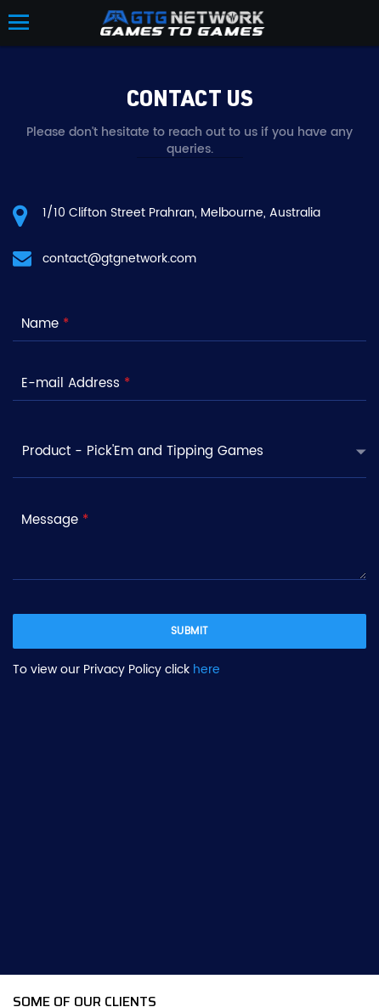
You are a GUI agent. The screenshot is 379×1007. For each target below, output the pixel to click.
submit (190, 631)
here (206, 669)
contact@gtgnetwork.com (119, 258)
